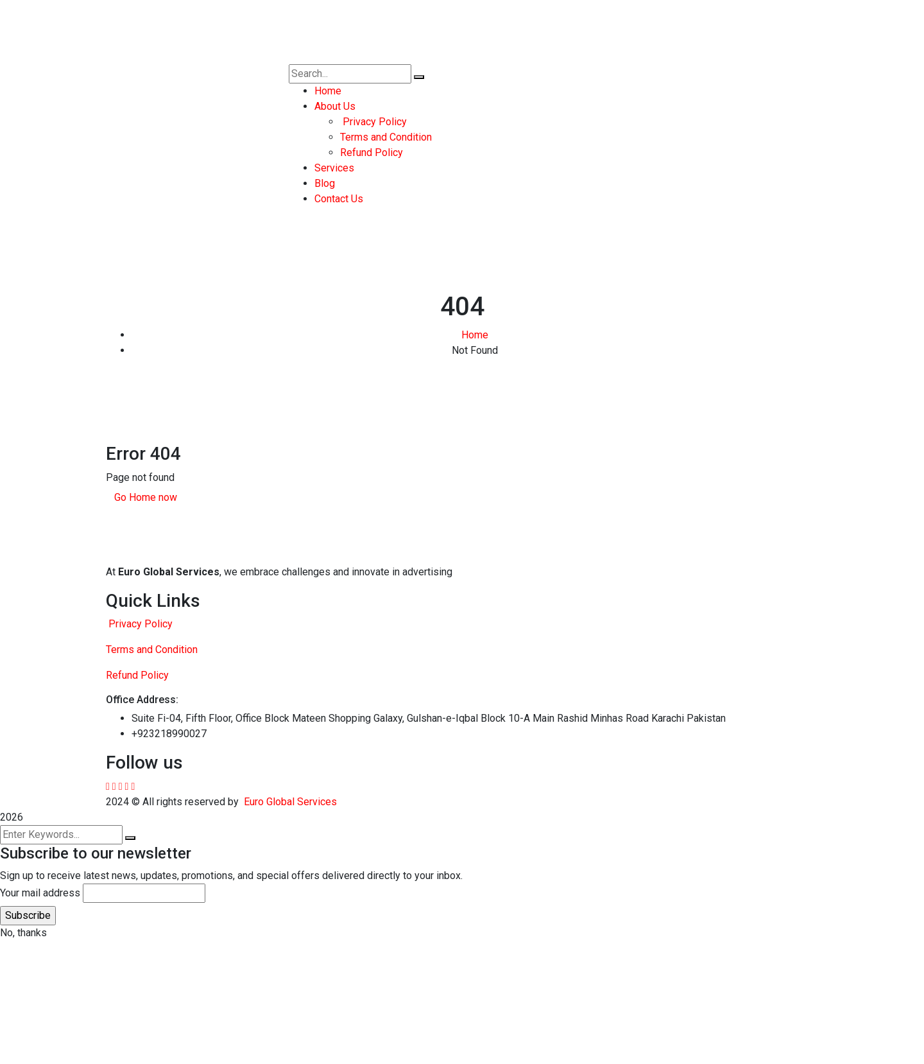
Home (474, 335)
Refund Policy (137, 675)
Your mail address (40, 893)
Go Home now (145, 497)
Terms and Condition (152, 649)
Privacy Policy (139, 624)
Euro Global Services (290, 802)
